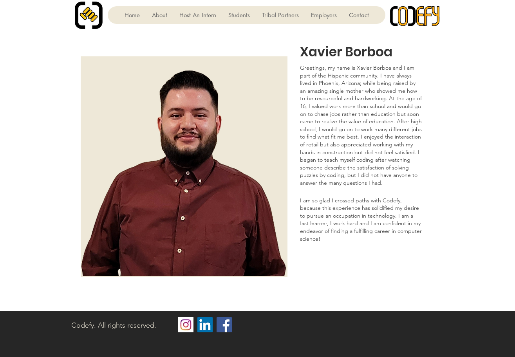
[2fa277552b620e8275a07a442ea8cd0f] (185, 324)
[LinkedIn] (205, 324)
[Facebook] (224, 324)
